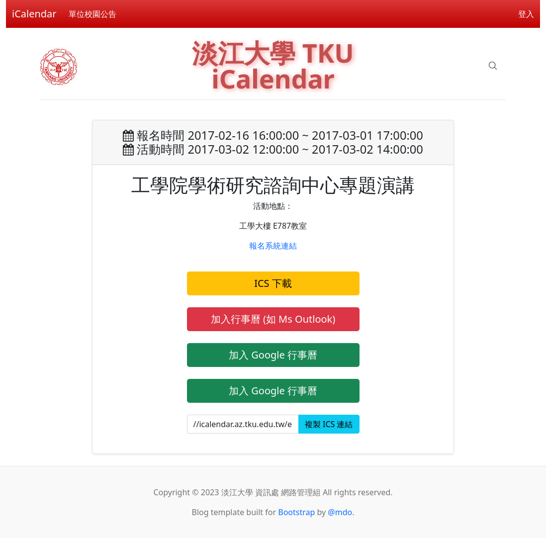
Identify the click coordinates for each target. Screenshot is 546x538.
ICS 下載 (273, 283)
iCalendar (34, 13)
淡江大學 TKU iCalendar (273, 65)
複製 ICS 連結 (329, 424)
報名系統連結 (273, 245)
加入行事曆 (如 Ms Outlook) (273, 319)
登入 (526, 13)
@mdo (340, 512)
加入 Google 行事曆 (273, 354)
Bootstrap (296, 512)
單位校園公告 (92, 13)
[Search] (493, 66)
